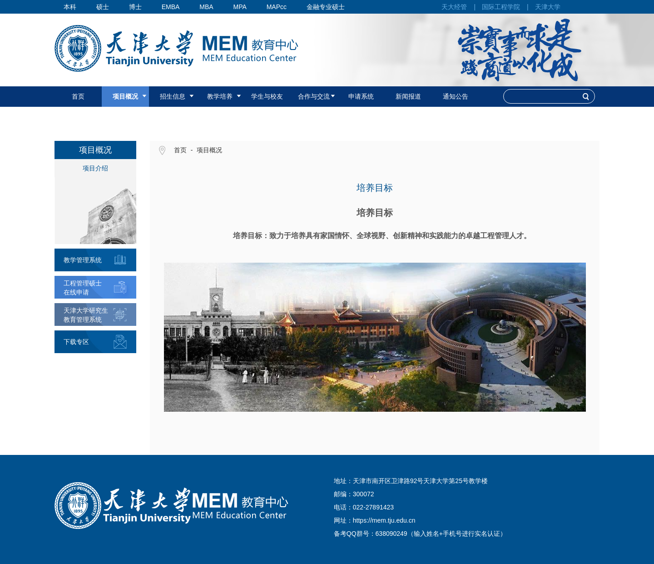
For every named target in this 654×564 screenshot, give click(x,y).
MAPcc (277, 6)
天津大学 (547, 6)
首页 (78, 96)
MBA (206, 6)
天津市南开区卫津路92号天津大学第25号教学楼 (420, 480)
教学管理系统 (83, 260)
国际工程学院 (501, 6)
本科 (70, 6)
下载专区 (76, 341)
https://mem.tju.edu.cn (384, 520)
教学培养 (220, 96)
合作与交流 (314, 96)
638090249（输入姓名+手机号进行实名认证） (441, 533)
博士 (135, 6)
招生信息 (172, 96)
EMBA (171, 6)
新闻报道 (408, 96)
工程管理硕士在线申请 (83, 288)
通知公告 (455, 96)
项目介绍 (95, 168)
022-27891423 (373, 507)
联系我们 (125, 116)
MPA (239, 6)
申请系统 (361, 96)
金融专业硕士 (326, 6)
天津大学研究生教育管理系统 (86, 315)
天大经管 (454, 6)
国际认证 (78, 116)
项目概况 (125, 96)
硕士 (102, 6)
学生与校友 (267, 96)
